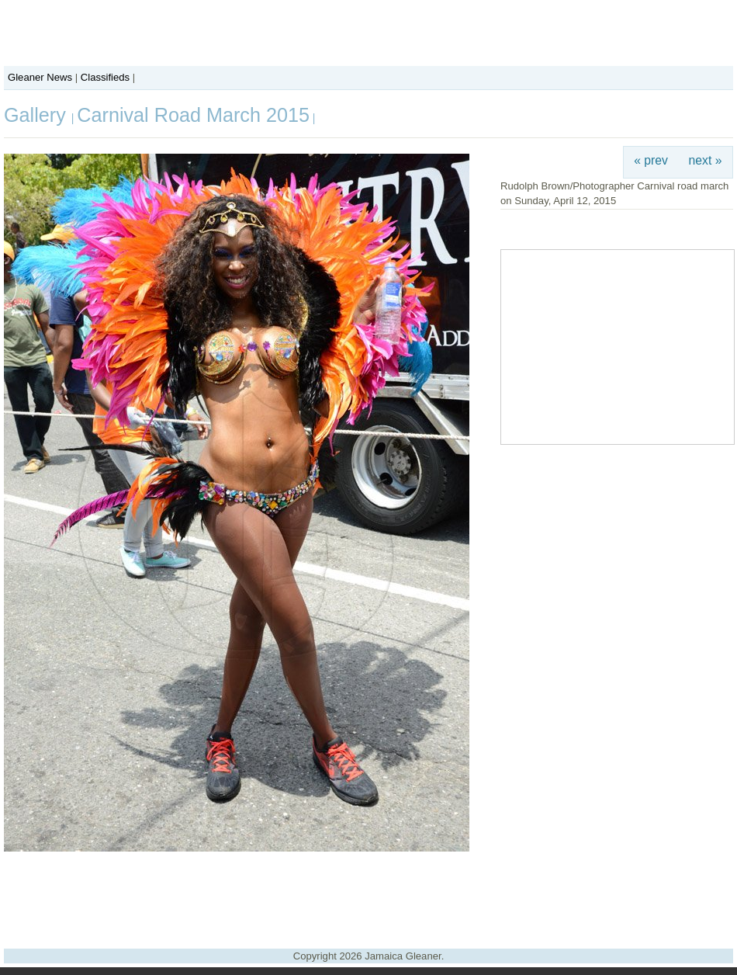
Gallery (37, 115)
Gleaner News (40, 77)
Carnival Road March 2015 (193, 115)
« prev (651, 160)
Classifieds (105, 77)
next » (705, 160)
